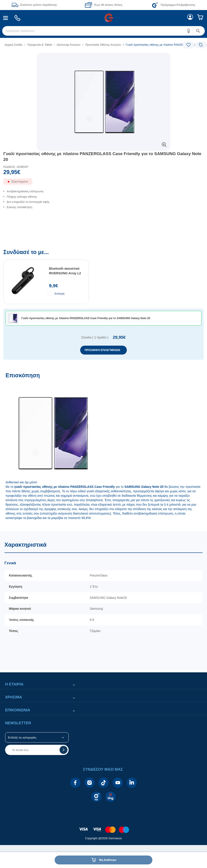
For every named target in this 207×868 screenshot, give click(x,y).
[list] (76, 44)
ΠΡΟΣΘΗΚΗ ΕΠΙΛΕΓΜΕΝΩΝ (102, 350)
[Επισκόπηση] (103, 449)
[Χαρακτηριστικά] (103, 600)
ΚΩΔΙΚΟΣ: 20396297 (15, 166)
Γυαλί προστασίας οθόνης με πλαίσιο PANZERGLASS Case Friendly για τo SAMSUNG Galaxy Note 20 (102, 156)
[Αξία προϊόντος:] (103, 173)
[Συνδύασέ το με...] (103, 304)
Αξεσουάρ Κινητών (68, 44)
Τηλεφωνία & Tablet (39, 44)
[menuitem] (5, 18)
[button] (188, 31)
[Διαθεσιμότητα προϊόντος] (103, 183)
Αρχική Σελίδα (13, 44)
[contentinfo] (103, 827)
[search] (103, 31)
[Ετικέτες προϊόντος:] (103, 58)
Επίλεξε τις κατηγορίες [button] (22, 737)
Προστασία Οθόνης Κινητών (103, 44)
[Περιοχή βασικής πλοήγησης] (103, 18)
